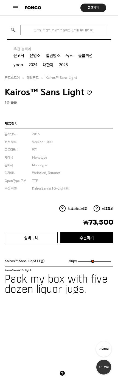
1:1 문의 (104, 367)
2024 (33, 65)
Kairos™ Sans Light (61, 78)
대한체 (48, 65)
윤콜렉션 (85, 55)
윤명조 (35, 55)
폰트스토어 (12, 78)
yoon (18, 65)
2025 (63, 65)
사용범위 (107, 208)
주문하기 (87, 237)
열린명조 (53, 55)
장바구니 (31, 237)
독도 (69, 55)
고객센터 (104, 349)
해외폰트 (33, 78)
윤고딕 (18, 55)
